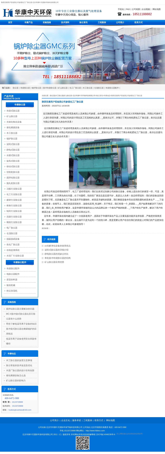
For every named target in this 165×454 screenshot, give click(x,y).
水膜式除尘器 (13, 155)
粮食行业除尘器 (14, 205)
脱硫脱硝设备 (13, 239)
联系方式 (138, 22)
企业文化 (65, 420)
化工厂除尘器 (75, 88)
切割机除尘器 (13, 172)
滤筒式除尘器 (13, 144)
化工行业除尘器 (14, 194)
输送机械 (11, 285)
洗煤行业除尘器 (14, 217)
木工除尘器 (87, 88)
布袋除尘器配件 (112, 88)
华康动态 (107, 96)
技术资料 (65, 22)
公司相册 (136, 9)
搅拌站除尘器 (13, 177)
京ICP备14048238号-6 (105, 434)
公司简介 (120, 22)
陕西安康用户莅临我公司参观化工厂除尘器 (126, 96)
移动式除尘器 (13, 166)
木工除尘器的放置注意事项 (19, 360)
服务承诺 (76, 420)
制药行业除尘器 (14, 211)
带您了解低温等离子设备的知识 (21, 324)
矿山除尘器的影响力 (16, 380)
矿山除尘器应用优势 (54, 262)
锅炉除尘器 (36, 88)
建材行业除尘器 (14, 200)
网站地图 (157, 9)
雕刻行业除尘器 (14, 222)
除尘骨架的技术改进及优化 (19, 365)
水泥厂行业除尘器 (15, 256)
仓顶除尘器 (99, 88)
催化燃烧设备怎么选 (16, 375)
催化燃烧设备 (13, 127)
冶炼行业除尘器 (14, 189)
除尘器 (15, 88)
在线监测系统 (13, 250)
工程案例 (102, 22)
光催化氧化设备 (14, 122)
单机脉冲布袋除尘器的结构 (58, 258)
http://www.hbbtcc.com (95, 431)
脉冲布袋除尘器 (49, 88)
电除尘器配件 (13, 274)
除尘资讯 (83, 22)
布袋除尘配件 (13, 268)
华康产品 (28, 22)
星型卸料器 (12, 279)
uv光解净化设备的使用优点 (58, 246)
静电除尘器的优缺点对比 (56, 254)
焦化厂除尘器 (13, 244)
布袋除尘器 (25, 88)
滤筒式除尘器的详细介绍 (56, 250)
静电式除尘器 (13, 150)
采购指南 (47, 22)
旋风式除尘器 (13, 161)
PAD (128, 9)
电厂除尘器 (12, 228)
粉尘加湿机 (12, 291)
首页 (10, 22)
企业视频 (146, 9)
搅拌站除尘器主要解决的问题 (20, 309)
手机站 (121, 9)
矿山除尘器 (63, 88)
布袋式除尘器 (13, 111)
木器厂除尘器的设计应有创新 (20, 370)
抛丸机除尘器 (13, 183)
